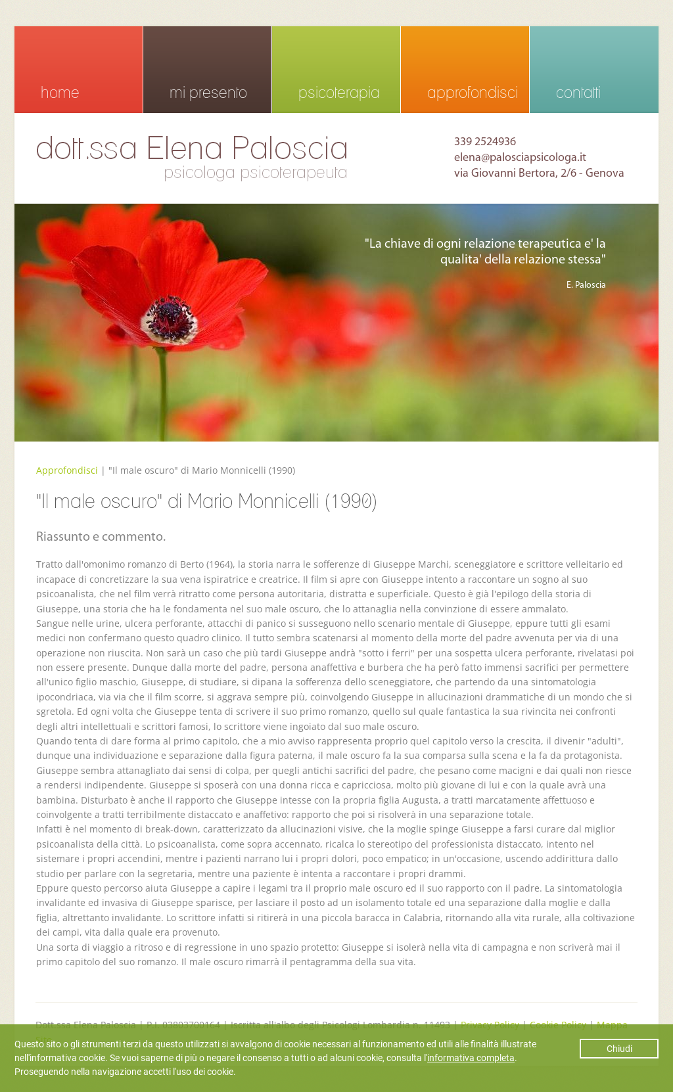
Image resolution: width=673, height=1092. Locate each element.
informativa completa (471, 1058)
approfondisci (472, 92)
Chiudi (619, 1048)
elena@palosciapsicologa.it (520, 158)
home (60, 92)
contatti (578, 92)
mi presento (208, 92)
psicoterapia (339, 92)
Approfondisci (67, 470)
